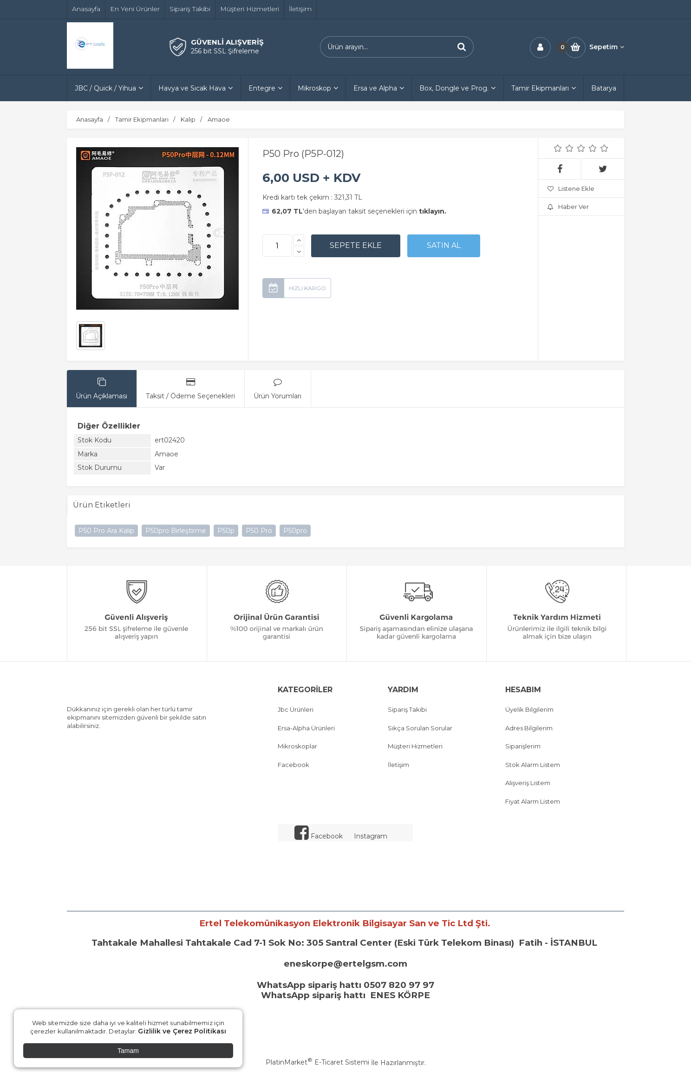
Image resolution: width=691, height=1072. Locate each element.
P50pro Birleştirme (175, 530)
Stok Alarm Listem (532, 764)
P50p (226, 530)
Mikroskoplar (297, 746)
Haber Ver (568, 206)
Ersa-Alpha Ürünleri (306, 728)
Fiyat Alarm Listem (532, 801)
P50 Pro (259, 530)
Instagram (370, 836)
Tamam (128, 1050)
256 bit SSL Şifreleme (225, 51)
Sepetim (606, 47)
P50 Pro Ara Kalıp (106, 530)
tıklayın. (432, 211)
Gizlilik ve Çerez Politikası (182, 1031)
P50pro (295, 530)
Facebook (293, 764)
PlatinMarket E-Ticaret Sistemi (317, 1062)
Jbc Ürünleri (295, 709)
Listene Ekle (571, 188)
